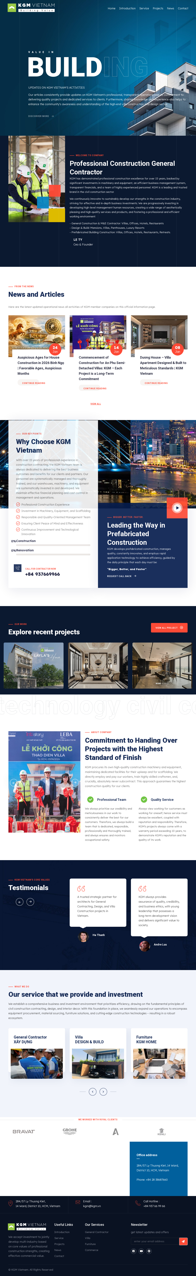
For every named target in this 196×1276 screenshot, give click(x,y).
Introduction (127, 8)
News (170, 8)
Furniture (90, 1244)
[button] (19, 902)
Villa (87, 1238)
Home (111, 8)
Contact (183, 8)
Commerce (91, 1250)
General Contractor (97, 1232)
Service (144, 8)
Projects (158, 8)
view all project (169, 628)
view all (95, 404)
